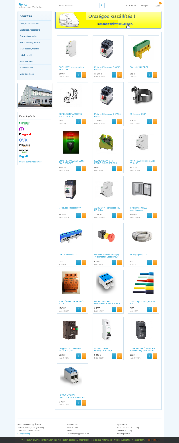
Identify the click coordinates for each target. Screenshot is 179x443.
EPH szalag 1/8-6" (138, 114)
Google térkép (24, 434)
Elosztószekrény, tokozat (30, 42)
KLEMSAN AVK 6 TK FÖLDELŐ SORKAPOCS (105, 162)
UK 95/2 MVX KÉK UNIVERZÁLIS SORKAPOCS (72, 396)
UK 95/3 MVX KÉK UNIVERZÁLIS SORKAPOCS (107, 302)
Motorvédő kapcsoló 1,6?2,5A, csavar (107, 115)
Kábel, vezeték (26, 55)
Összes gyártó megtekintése (30, 162)
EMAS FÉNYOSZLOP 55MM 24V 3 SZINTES (71, 162)
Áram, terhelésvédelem (29, 24)
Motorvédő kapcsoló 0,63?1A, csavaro (107, 68)
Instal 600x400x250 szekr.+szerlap (138, 209)
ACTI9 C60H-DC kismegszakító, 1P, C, (103, 349)
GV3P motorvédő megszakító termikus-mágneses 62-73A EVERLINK (143, 350)
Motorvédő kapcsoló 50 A (70, 208)
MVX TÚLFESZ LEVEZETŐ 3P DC (71, 302)
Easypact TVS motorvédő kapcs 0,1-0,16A (70, 349)
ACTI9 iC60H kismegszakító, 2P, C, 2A (107, 209)
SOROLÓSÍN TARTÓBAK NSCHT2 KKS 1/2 (70, 115)
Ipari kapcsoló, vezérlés (29, 49)
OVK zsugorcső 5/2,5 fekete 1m (142, 302)
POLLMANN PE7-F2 (139, 67)
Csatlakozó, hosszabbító (30, 30)
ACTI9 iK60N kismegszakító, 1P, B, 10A (71, 68)
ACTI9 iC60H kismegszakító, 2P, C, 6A (142, 162)
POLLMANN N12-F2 (68, 255)
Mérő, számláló (26, 61)
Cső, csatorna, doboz (28, 36)
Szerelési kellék (26, 68)
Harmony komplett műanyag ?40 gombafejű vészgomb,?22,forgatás (107, 257)
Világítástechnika (27, 74)
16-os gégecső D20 (138, 255)
